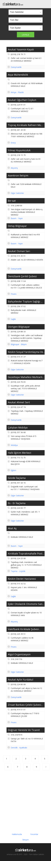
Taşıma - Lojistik (18, 571)
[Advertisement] (25, 799)
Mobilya (14, 445)
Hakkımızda (17, 834)
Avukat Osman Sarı (19, 251)
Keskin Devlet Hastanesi (22, 578)
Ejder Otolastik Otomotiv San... (26, 604)
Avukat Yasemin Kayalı (21, 49)
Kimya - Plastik (17, 92)
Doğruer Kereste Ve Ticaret (24, 730)
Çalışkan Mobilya (17, 427)
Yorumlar (34, 834)
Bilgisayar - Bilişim (19, 344)
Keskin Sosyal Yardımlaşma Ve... (26, 352)
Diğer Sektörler (17, 193)
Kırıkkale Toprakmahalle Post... (26, 553)
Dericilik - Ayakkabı (19, 747)
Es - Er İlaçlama (16, 503)
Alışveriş (14, 168)
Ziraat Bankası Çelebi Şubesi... (25, 704)
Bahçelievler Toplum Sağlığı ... (25, 301)
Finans (13, 294)
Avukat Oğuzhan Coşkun (22, 99)
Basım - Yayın (17, 218)
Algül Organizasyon (19, 654)
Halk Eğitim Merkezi (19, 452)
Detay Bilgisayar (17, 226)
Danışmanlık (16, 67)
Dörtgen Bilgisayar (19, 326)
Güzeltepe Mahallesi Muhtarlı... (26, 377)
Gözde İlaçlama (17, 478)
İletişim (25, 839)
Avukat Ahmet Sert (19, 402)
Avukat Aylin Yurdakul (20, 679)
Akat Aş (12, 528)
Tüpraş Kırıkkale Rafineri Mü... (25, 125)
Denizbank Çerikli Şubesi (22, 276)
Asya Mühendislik (18, 74)
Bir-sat (12, 200)
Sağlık (13, 319)
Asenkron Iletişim (18, 175)
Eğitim (13, 470)
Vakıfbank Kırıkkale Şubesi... (24, 629)
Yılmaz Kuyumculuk (19, 150)
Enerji (13, 142)
